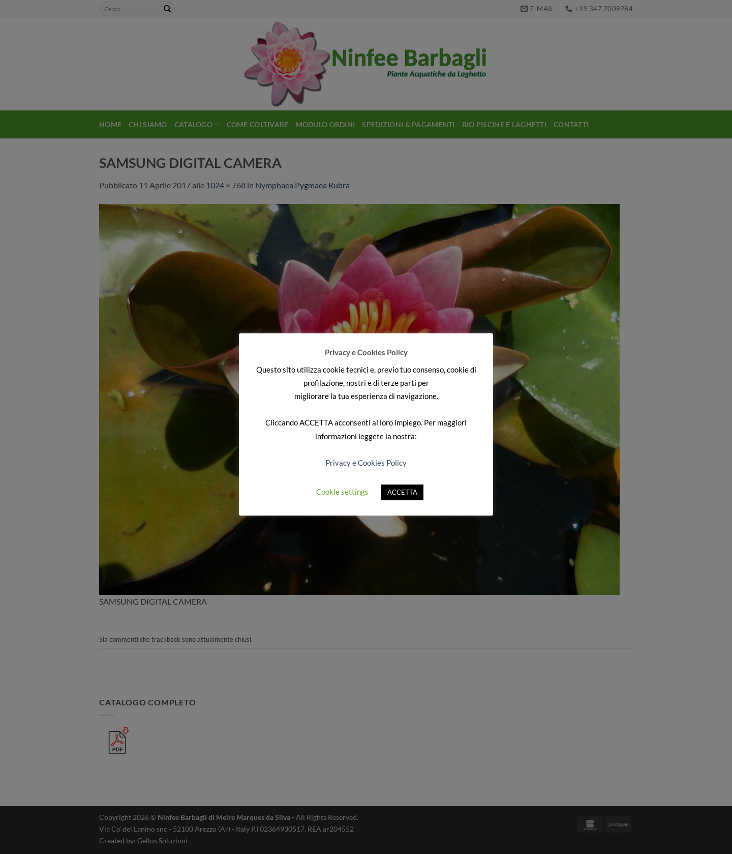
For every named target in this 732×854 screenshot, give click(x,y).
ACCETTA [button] (402, 492)
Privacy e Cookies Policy (366, 462)
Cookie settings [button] (342, 491)
